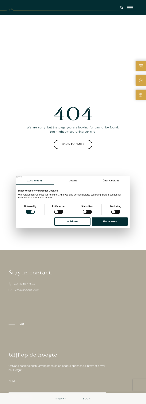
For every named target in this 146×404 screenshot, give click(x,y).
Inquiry (61, 399)
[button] (34, 324)
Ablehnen (72, 221)
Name (13, 381)
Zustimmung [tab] (35, 180)
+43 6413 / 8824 (24, 284)
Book (86, 399)
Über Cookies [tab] (111, 180)
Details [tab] (73, 180)
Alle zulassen (109, 221)
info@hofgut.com (26, 290)
